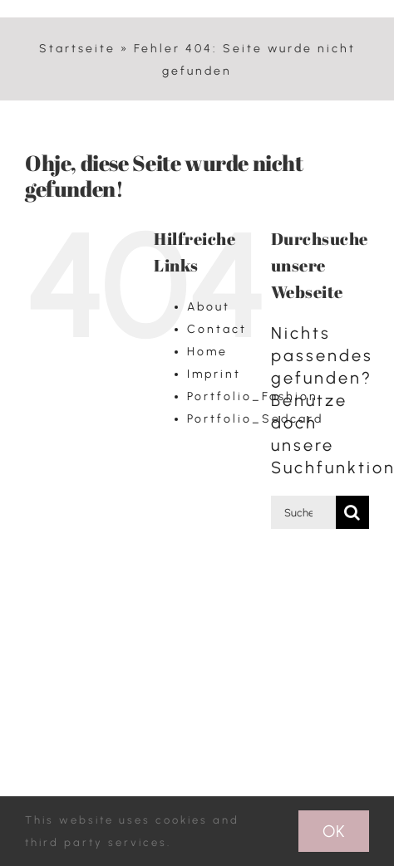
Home (207, 352)
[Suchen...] (303, 512)
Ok (334, 831)
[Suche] (352, 512)
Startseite (77, 49)
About (208, 307)
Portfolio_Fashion (252, 396)
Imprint (214, 374)
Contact (217, 329)
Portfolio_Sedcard (255, 419)
